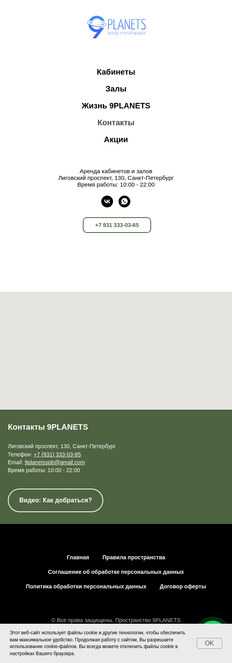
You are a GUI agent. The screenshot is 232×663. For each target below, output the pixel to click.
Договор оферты (183, 586)
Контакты (115, 122)
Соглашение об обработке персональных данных (116, 572)
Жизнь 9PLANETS (116, 105)
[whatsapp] (124, 201)
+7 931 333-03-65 (117, 225)
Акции (116, 139)
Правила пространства (133, 557)
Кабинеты (116, 72)
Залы (116, 88)
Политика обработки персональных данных (86, 586)
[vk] (107, 201)
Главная (78, 557)
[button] (55, 500)
